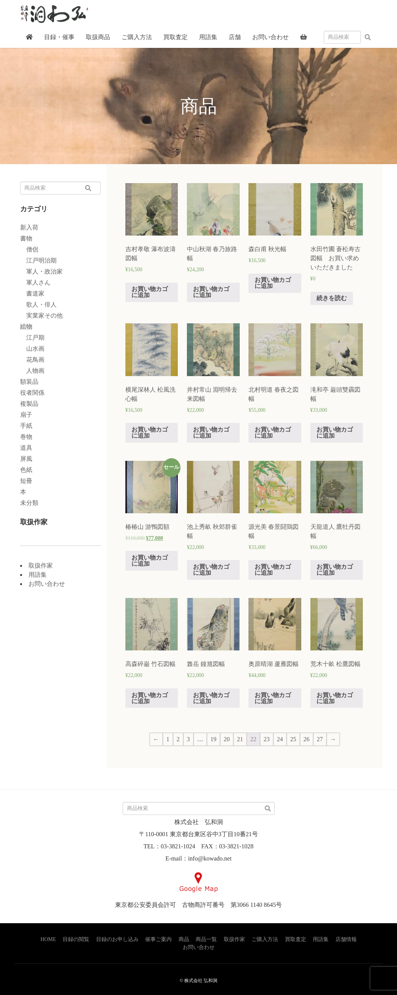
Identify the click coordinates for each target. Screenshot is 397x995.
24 (280, 739)
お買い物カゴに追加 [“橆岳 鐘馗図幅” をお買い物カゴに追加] (211, 698)
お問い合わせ (46, 584)
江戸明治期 (38, 260)
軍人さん (35, 282)
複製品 (29, 403)
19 (213, 739)
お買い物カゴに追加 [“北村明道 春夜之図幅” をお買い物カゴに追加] (273, 432)
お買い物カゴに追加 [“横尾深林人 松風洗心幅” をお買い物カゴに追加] (149, 432)
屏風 (26, 459)
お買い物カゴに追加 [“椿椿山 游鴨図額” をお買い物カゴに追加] (149, 560)
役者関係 (32, 392)
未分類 (29, 503)
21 (240, 739)
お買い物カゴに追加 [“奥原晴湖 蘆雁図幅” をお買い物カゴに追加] (273, 698)
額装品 (29, 381)
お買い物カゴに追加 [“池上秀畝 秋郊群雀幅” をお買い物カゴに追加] (211, 569)
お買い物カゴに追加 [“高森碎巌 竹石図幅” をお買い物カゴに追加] (149, 698)
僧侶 (29, 249)
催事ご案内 (158, 939)
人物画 (32, 370)
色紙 (26, 470)
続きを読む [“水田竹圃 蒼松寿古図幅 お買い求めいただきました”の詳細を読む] (331, 298)
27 (320, 739)
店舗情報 (346, 939)
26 (307, 739)
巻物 (26, 436)
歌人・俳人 (38, 304)
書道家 (32, 293)
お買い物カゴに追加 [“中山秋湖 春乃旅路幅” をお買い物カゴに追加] (211, 292)
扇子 (26, 414)
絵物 (26, 326)
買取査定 (295, 939)
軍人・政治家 (41, 271)
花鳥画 (32, 359)
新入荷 (29, 227)
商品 (184, 939)
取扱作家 (40, 565)
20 (227, 739)
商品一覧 (206, 939)
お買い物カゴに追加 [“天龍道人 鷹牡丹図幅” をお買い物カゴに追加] (334, 569)
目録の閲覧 (76, 939)
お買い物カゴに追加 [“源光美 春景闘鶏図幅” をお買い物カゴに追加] (273, 569)
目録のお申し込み (117, 939)
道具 (26, 448)
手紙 (26, 425)
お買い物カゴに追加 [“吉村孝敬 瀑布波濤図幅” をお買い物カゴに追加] (149, 292)
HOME (48, 939)
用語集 (37, 574)
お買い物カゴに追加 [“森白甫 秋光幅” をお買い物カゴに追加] (273, 283)
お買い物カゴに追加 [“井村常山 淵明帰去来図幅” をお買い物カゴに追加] (211, 432)
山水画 (32, 348)
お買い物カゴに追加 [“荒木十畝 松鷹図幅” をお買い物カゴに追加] (334, 698)
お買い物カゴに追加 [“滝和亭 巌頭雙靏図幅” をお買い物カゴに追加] (334, 432)
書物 (26, 238)
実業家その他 (41, 315)
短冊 (26, 481)
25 (293, 739)
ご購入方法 (264, 939)
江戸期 (32, 337)
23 (267, 739)
